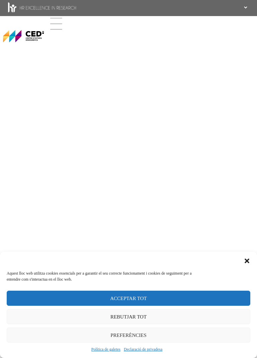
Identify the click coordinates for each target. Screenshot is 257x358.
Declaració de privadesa (143, 349)
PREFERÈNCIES (128, 335)
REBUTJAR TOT (128, 316)
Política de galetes (105, 349)
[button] (247, 260)
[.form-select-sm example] (245, 7)
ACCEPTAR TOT (128, 298)
